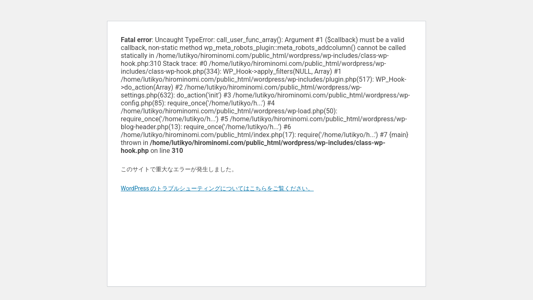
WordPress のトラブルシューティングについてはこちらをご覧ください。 (217, 188)
